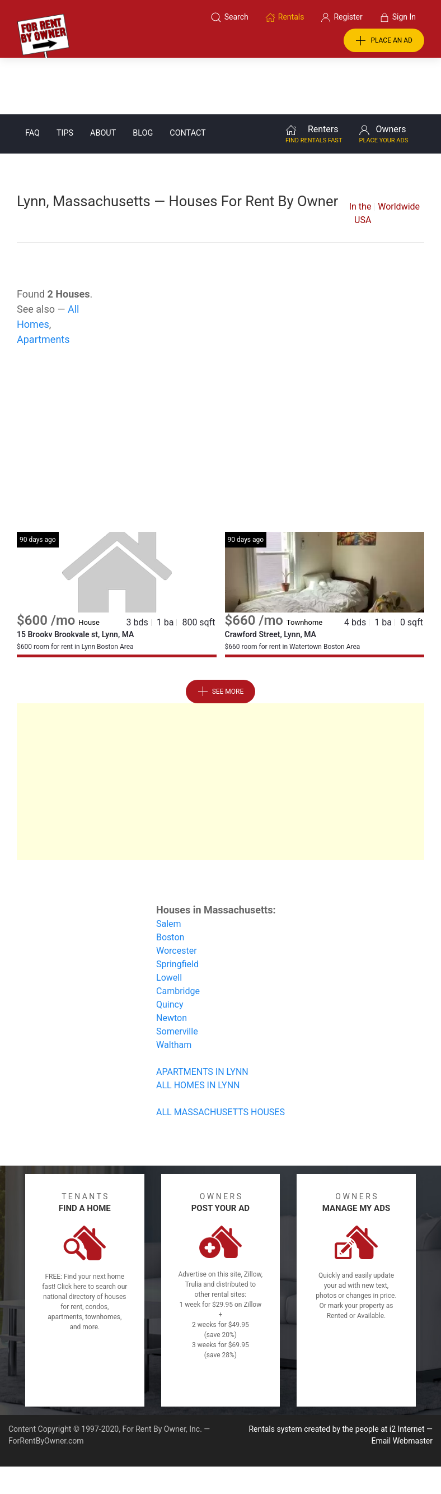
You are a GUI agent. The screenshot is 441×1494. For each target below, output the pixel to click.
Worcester (176, 894)
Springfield (177, 907)
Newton (171, 961)
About (103, 76)
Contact (187, 76)
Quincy (170, 948)
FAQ (32, 76)
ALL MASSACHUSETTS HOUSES (220, 1055)
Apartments (43, 283)
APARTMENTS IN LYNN (202, 1015)
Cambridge (178, 934)
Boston (170, 880)
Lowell (169, 921)
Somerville (177, 974)
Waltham (173, 988)
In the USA (360, 157)
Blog (143, 76)
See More (221, 635)
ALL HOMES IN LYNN (198, 1028)
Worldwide (399, 150)
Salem (168, 867)
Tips (65, 76)
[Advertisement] (220, 385)
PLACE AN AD (383, 41)
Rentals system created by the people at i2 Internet (336, 1372)
